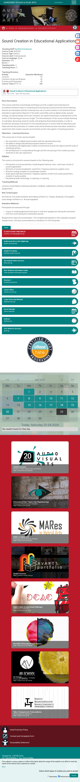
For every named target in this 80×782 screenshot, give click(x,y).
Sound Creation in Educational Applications (24, 91)
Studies (11, 28)
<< (7, 380)
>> (72, 380)
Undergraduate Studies (26, 28)
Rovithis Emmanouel (23, 49)
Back (6, 228)
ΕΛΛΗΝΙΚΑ (59, 2)
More (3, 767)
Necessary (53, 777)
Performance (64, 777)
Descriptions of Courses (47, 28)
